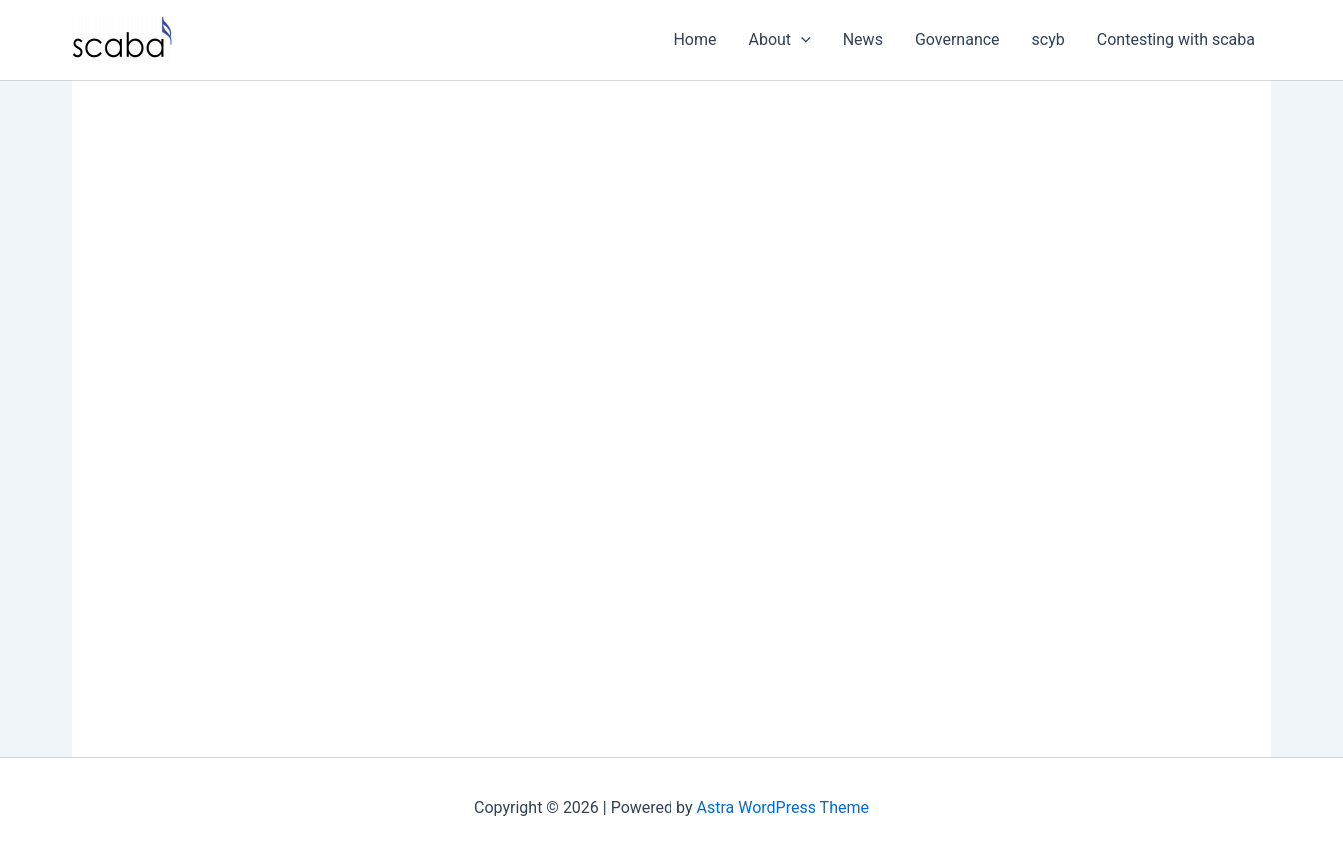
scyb (1048, 39)
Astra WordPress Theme (783, 807)
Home (694, 39)
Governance (957, 39)
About (780, 40)
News (863, 39)
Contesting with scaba (1176, 39)
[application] (801, 40)
